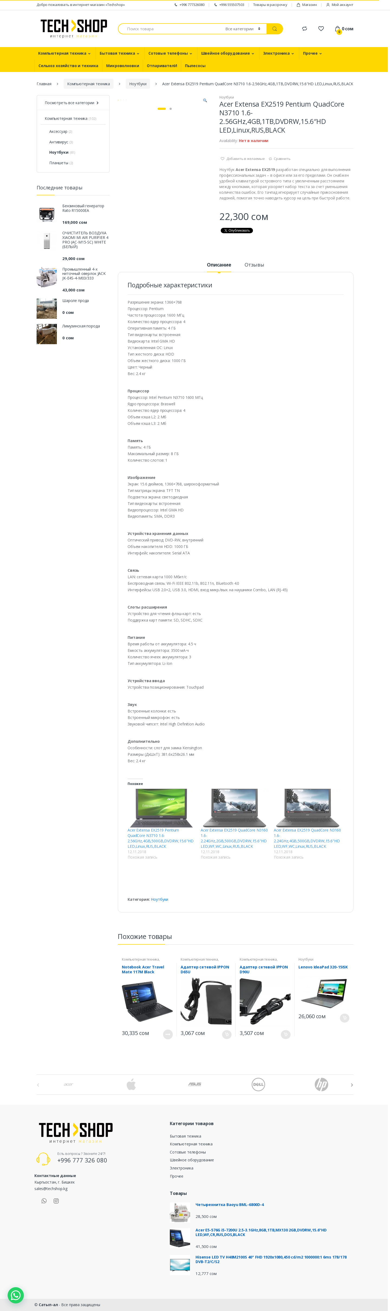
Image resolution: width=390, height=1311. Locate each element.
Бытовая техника (117, 53)
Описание (219, 265)
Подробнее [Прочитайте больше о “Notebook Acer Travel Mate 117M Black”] (168, 1034)
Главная (44, 83)
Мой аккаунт (339, 4)
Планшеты (56, 162)
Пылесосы (195, 65)
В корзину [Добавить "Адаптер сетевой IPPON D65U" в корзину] (227, 1034)
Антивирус (56, 141)
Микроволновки (122, 65)
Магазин (306, 4)
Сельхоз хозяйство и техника (68, 65)
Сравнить (282, 158)
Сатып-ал (48, 1304)
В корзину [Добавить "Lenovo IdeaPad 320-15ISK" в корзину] (344, 1018)
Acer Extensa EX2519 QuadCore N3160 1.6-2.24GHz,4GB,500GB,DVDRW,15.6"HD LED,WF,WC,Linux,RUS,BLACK (307, 838)
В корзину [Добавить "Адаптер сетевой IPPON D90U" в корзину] (286, 1034)
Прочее (310, 53)
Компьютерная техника (62, 53)
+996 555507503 (228, 4)
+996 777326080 (189, 4)
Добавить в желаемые (245, 158)
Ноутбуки (138, 83)
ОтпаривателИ (162, 65)
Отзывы (254, 265)
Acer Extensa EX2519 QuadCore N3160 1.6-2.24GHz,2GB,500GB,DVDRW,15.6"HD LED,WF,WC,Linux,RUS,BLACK (234, 838)
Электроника (276, 53)
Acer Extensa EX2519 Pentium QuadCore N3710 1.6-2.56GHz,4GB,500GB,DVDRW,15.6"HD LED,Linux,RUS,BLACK (161, 838)
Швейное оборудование (225, 53)
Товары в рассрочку (270, 4)
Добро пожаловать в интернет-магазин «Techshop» (81, 4)
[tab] (219, 267)
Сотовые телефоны (168, 53)
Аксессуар (56, 131)
